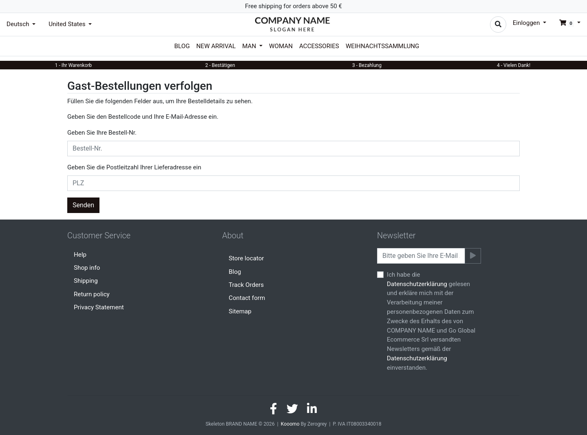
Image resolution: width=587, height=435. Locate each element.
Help (80, 254)
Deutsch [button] (19, 24)
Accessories (319, 46)
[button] (566, 22)
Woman (281, 46)
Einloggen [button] (527, 23)
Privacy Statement (99, 307)
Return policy (92, 294)
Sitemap (240, 311)
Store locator (246, 258)
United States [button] (68, 24)
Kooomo (290, 424)
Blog (182, 46)
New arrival (216, 46)
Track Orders (246, 285)
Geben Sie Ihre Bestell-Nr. (102, 132)
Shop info (87, 267)
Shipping (86, 280)
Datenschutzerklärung (417, 284)
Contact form (247, 298)
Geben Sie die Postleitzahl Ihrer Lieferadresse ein (134, 167)
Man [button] (250, 46)
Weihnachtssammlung (382, 46)
